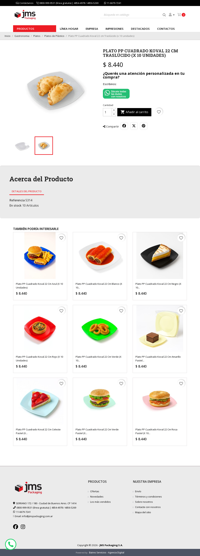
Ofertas (94, 491)
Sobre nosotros (144, 501)
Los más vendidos (100, 501)
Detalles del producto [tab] (27, 191)
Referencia (17, 200)
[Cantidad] (107, 112)
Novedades (96, 496)
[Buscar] (133, 14)
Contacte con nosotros (148, 507)
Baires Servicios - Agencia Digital (106, 552)
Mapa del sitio (143, 512)
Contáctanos (24, 3)
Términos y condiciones (148, 496)
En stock (15, 205)
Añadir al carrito (134, 112)
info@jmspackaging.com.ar (37, 516)
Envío (138, 491)
